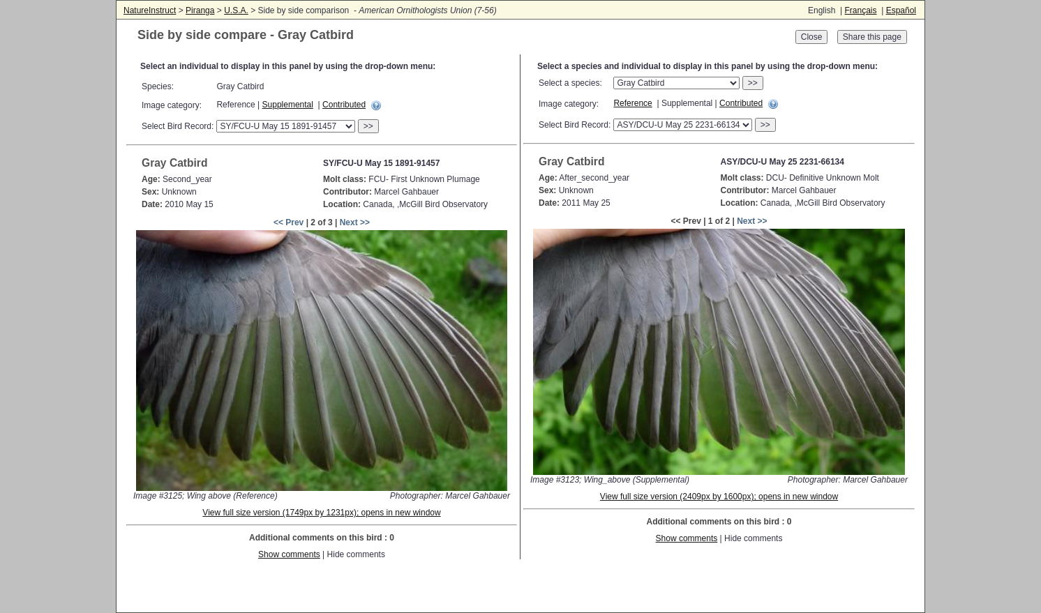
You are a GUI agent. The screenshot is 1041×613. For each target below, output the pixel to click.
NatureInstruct (149, 10)
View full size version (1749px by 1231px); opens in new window (321, 512)
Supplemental (287, 104)
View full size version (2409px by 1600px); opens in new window (719, 496)
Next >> (355, 222)
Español (901, 10)
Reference (632, 103)
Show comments (289, 554)
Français (860, 10)
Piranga (200, 10)
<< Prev (289, 222)
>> (368, 126)
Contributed (344, 104)
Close (812, 37)
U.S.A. (236, 10)
